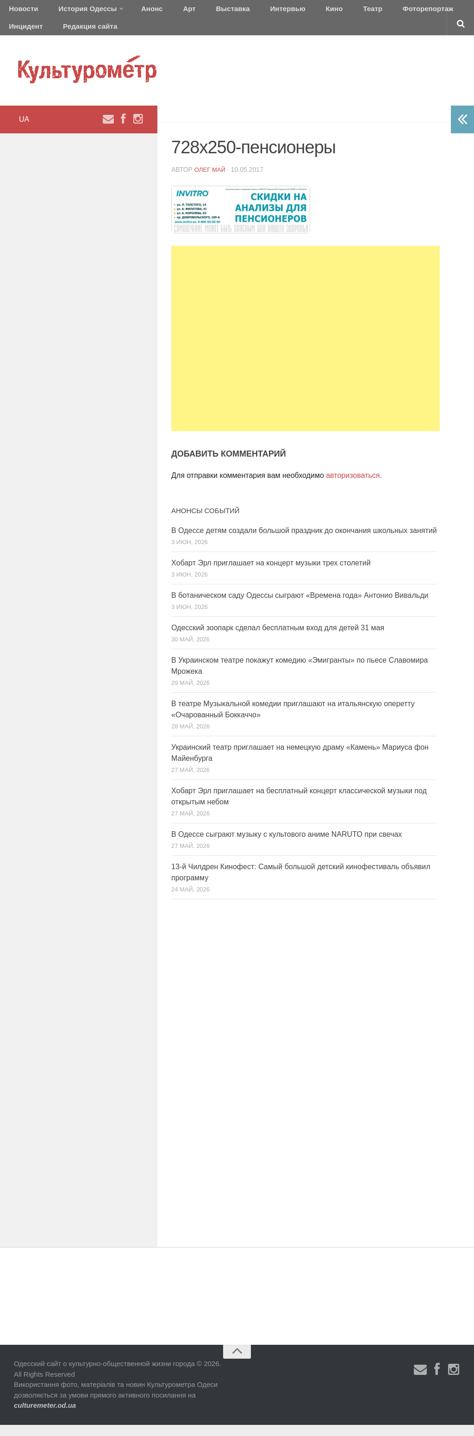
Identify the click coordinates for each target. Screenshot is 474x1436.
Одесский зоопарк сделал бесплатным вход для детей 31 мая (277, 639)
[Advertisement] (305, 350)
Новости (20, 11)
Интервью (247, 11)
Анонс (135, 11)
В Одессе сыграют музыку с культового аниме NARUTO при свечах (286, 846)
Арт (165, 11)
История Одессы (77, 11)
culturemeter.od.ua (45, 1417)
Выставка (200, 11)
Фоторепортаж (364, 11)
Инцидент (419, 11)
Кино (285, 11)
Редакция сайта (33, 34)
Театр (317, 11)
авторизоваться (353, 486)
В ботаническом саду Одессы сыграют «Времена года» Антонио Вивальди (299, 607)
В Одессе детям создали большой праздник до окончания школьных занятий (304, 542)
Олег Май (211, 180)
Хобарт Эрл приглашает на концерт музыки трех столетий (271, 574)
